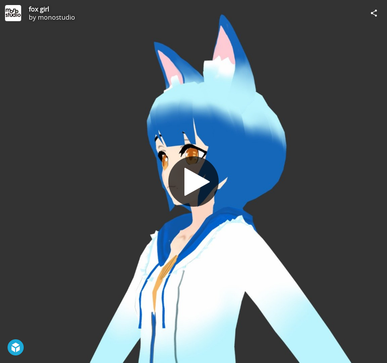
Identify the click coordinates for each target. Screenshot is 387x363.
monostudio (56, 17)
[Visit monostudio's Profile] (13, 13)
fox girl (39, 9)
